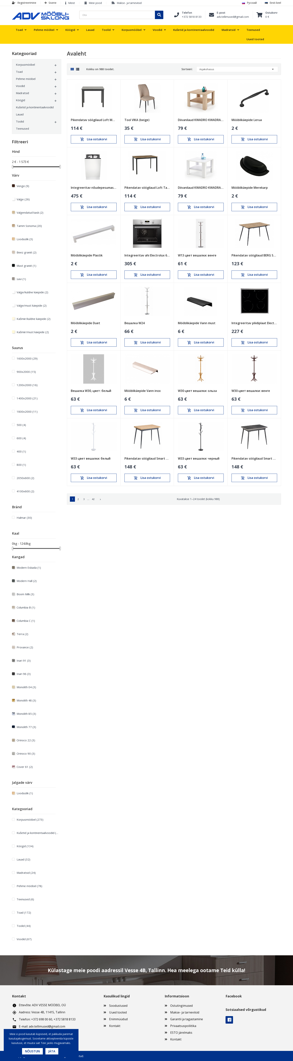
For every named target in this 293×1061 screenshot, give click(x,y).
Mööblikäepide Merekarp (250, 188)
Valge (23, 199)
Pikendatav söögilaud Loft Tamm (147, 188)
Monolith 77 (26, 727)
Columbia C (26, 621)
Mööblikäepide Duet (85, 323)
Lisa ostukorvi (93, 139)
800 (21, 465)
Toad (19, 72)
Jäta (51, 1051)
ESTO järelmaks (181, 1033)
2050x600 (25, 478)
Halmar (24, 517)
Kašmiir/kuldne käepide (33, 319)
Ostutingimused (181, 1006)
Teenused (22, 128)
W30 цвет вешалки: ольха (197, 391)
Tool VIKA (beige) (136, 120)
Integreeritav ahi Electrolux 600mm (147, 255)
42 (93, 499)
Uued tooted (118, 1012)
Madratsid (22, 93)
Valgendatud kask (30, 212)
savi (21, 279)
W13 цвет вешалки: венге (197, 255)
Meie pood (95, 3)
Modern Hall (27, 581)
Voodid (20, 86)
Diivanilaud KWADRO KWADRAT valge (201, 188)
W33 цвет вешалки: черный (198, 458)
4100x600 (25, 491)
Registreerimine (24, 2)
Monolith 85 (26, 714)
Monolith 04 (26, 687)
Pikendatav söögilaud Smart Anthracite (254, 458)
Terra (22, 634)
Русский (249, 2)
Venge (23, 186)
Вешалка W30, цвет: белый (91, 391)
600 (21, 438)
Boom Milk (25, 594)
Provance (25, 647)
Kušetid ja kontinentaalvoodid (35, 107)
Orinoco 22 (26, 740)
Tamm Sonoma (29, 226)
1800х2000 (27, 411)
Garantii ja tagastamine (186, 1019)
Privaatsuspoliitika (183, 1026)
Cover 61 (25, 767)
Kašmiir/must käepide (33, 332)
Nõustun (32, 1051)
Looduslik (25, 239)
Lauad (20, 114)
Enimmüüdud (118, 1019)
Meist (71, 3)
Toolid (20, 121)
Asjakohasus (237, 69)
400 (21, 451)
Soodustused (118, 1006)
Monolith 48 (26, 700)
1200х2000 (27, 385)
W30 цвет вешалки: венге (251, 391)
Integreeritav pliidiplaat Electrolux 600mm (254, 323)
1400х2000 (27, 398)
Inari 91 (24, 660)
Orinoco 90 (26, 753)
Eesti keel (273, 2)
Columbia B (26, 607)
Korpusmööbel (25, 64)
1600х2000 (27, 358)
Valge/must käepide (32, 305)
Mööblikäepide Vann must (196, 323)
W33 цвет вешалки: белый (90, 458)
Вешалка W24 (134, 323)
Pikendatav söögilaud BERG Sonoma (254, 255)
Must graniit (26, 265)
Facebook (229, 1020)
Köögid (20, 100)
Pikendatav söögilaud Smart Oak (147, 458)
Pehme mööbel (26, 79)
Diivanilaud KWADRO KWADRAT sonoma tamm (201, 120)
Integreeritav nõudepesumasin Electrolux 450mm (94, 188)
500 (21, 425)
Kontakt (114, 1026)
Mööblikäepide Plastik (87, 255)
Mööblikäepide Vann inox (142, 391)
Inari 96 (24, 674)
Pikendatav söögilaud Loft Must (94, 120)
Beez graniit (26, 252)
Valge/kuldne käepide (32, 292)
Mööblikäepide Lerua (247, 120)
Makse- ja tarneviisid (129, 3)
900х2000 (26, 372)
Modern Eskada (29, 567)
